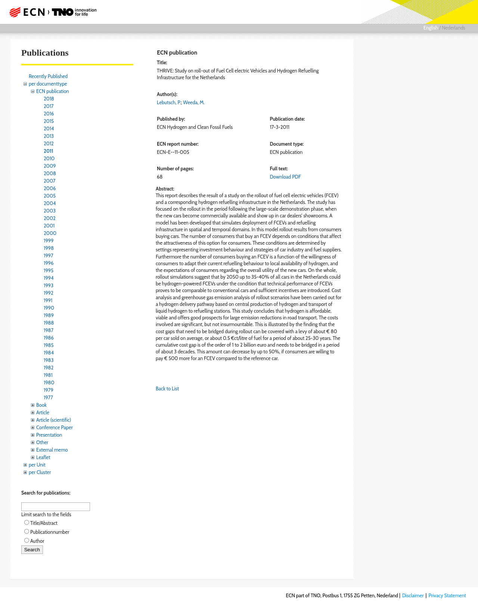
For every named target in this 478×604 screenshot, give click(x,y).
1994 (49, 278)
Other (42, 442)
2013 (49, 136)
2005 (50, 196)
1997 (48, 255)
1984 (49, 353)
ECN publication (52, 91)
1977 (48, 397)
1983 (49, 360)
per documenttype (48, 84)
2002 (50, 218)
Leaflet (43, 457)
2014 (49, 128)
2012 (49, 143)
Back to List (167, 388)
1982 (48, 368)
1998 (49, 248)
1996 (48, 263)
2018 (49, 99)
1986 (49, 338)
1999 (48, 241)
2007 (49, 181)
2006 (50, 188)
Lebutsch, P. (169, 102)
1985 (49, 345)
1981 (48, 375)
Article (42, 412)
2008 (50, 173)
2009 (50, 166)
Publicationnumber (49, 532)
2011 (48, 151)
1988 (49, 323)
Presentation (49, 435)
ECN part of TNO (50, 12)
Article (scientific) (53, 420)
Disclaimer (413, 595)
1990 (49, 308)
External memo (52, 450)
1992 (48, 293)
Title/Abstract (44, 523)
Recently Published (48, 76)
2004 (50, 203)
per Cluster (40, 472)
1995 (48, 270)
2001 (49, 226)
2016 (49, 114)
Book (41, 405)
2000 (50, 233)
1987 (48, 330)
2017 (49, 106)
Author (37, 541)
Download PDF (285, 177)
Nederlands (453, 28)
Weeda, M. (194, 102)
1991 (48, 300)
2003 (50, 211)
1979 (48, 390)
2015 (49, 121)
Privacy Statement (447, 595)
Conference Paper (54, 427)
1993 (48, 285)
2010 (49, 158)
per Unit (37, 465)
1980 (49, 382)
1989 (49, 315)
